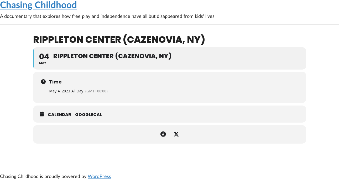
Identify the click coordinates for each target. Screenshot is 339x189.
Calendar (59, 114)
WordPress (99, 176)
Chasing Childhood (38, 5)
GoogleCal (88, 114)
